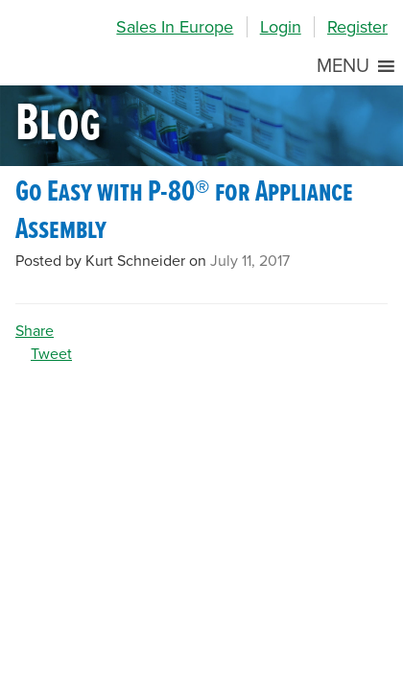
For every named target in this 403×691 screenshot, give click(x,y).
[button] (343, 66)
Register (357, 26)
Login (280, 26)
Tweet (51, 354)
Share (34, 331)
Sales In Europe (174, 26)
